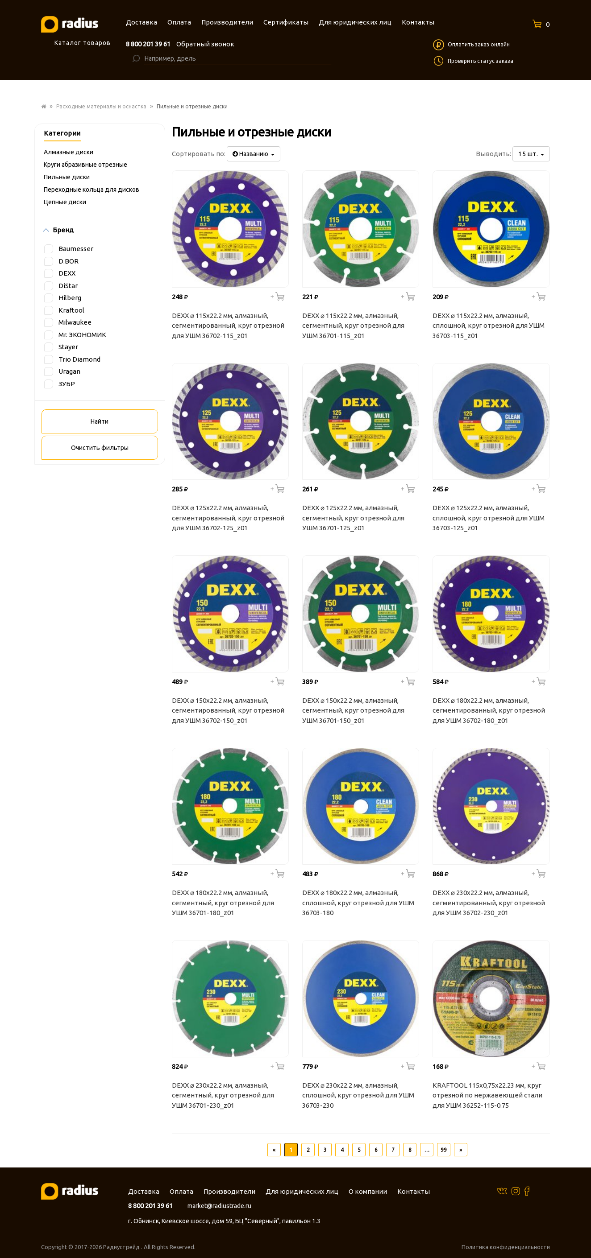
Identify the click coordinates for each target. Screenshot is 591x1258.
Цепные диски (65, 202)
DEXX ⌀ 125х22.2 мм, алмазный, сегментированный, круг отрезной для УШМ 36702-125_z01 (228, 518)
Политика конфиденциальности (506, 1247)
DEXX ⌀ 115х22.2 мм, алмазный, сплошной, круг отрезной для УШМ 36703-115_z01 (489, 325)
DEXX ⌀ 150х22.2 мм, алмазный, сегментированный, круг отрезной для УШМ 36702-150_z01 (228, 710)
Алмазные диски (68, 152)
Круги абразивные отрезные (85, 164)
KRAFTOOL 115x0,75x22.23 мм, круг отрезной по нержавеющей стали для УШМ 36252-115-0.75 (487, 1095)
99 (444, 1150)
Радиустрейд (122, 1247)
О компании (368, 1191)
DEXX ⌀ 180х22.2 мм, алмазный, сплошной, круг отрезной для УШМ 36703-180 (358, 902)
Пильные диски (67, 177)
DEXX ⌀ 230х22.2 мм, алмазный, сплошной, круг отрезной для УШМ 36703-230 (358, 1095)
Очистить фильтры (100, 447)
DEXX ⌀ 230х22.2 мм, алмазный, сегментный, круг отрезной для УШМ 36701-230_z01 (223, 1095)
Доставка (143, 1191)
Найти (99, 421)
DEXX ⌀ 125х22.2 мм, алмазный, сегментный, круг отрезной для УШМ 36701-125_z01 (353, 518)
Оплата (181, 1191)
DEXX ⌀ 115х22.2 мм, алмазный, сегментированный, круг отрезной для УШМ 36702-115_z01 (228, 325)
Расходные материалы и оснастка (101, 106)
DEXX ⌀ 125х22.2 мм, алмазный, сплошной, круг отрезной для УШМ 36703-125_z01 (489, 518)
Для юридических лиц (302, 1191)
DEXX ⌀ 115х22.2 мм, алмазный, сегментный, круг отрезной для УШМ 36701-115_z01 (353, 325)
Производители (229, 1191)
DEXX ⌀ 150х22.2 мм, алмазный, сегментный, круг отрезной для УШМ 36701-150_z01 (353, 710)
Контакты (413, 1191)
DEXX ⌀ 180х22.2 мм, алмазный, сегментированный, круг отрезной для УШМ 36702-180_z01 (489, 710)
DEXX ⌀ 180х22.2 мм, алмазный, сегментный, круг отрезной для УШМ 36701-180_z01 (223, 902)
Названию (254, 153)
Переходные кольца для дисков (91, 189)
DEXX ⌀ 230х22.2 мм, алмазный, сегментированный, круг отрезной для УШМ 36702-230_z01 (489, 902)
